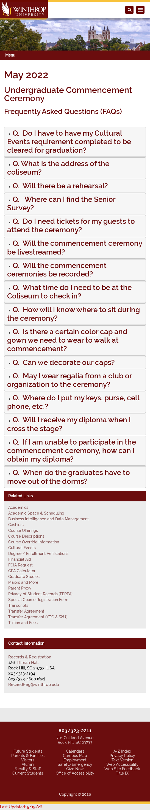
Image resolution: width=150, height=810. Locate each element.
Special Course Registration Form (38, 599)
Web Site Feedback (122, 769)
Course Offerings (23, 530)
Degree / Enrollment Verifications (38, 553)
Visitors (27, 760)
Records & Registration (29, 657)
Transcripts (18, 605)
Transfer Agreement (26, 611)
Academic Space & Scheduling (36, 513)
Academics (18, 507)
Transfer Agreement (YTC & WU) (37, 617)
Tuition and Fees (23, 623)
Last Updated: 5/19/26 (21, 807)
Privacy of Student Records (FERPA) (40, 594)
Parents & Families (28, 755)
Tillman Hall (27, 662)
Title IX (122, 773)
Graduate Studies (24, 576)
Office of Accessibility (75, 773)
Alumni (28, 764)
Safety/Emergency (75, 764)
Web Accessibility (122, 764)
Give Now (75, 769)
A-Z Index (122, 751)
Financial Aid (19, 559)
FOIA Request (20, 565)
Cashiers (16, 525)
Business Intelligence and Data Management (48, 519)
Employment (75, 760)
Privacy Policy (122, 755)
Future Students (27, 751)
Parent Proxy (19, 588)
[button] (11, 28)
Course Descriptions (26, 536)
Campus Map (75, 755)
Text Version (122, 760)
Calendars (75, 751)
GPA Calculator (21, 571)
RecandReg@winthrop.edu (33, 684)
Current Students (27, 773)
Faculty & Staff (28, 769)
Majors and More (23, 582)
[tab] (75, 142)
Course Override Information (33, 542)
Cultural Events (22, 548)
